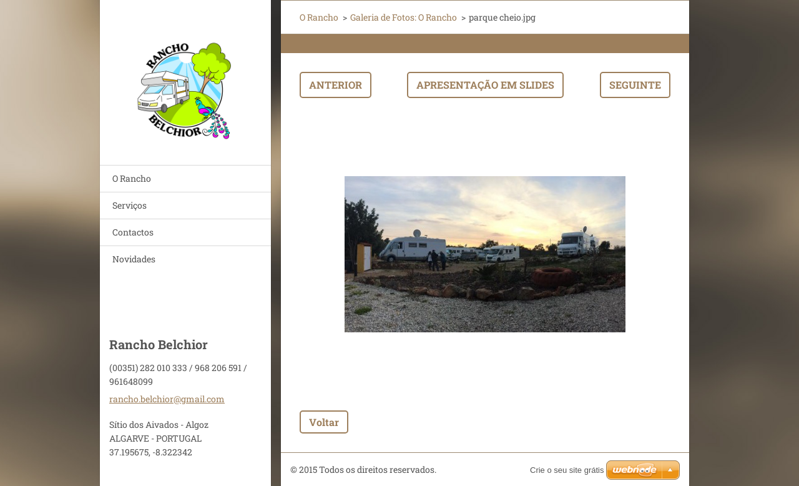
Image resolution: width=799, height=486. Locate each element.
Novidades (133, 259)
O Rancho (131, 178)
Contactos (133, 232)
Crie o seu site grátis (567, 470)
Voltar (324, 422)
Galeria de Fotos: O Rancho (403, 17)
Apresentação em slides (485, 84)
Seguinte (635, 84)
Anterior (335, 84)
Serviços (129, 205)
